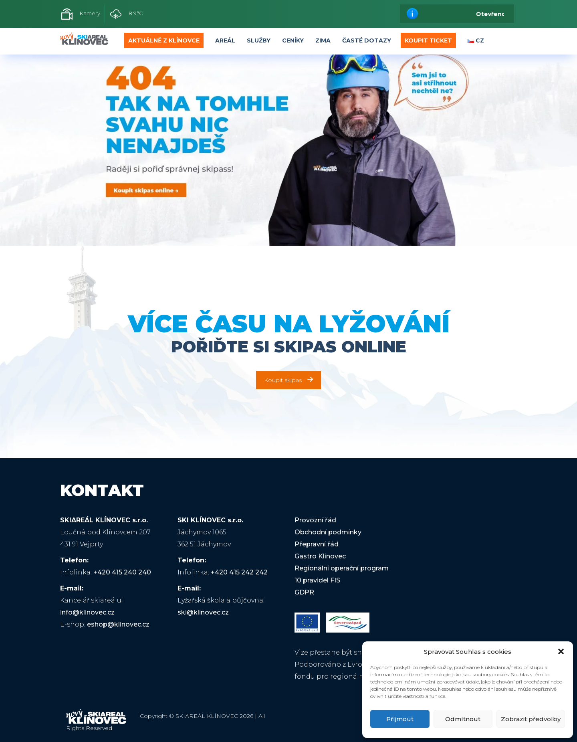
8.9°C (126, 14)
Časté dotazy (366, 40)
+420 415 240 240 (122, 572)
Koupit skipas (288, 380)
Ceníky (293, 40)
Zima (323, 40)
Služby (258, 40)
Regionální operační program (342, 568)
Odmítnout (462, 719)
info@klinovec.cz (87, 612)
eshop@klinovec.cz (118, 624)
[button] (561, 651)
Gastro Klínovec (320, 556)
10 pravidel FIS (317, 580)
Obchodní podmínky (328, 532)
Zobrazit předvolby (531, 719)
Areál (225, 40)
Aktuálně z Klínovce (164, 40)
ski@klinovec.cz (203, 612)
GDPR (304, 592)
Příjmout (400, 719)
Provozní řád (315, 520)
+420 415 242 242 (239, 572)
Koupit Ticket (428, 40)
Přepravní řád (317, 544)
